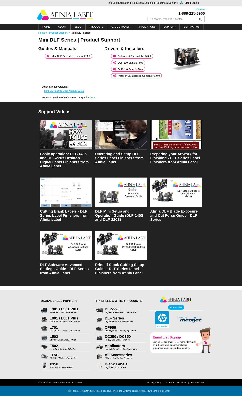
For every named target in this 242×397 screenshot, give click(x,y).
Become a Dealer (166, 3)
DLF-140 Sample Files (128, 70)
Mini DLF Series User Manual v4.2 (68, 56)
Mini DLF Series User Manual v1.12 (64, 91)
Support (170, 27)
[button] (200, 19)
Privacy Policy (154, 383)
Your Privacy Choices (176, 383)
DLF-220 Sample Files (128, 63)
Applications (146, 27)
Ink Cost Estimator (117, 3)
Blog (77, 27)
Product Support (58, 33)
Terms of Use (197, 383)
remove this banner (161, 392)
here (92, 98)
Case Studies (120, 27)
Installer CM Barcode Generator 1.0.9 (136, 76)
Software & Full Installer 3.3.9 (132, 56)
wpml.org (98, 392)
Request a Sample (142, 3)
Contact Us (192, 27)
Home (46, 27)
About (62, 27)
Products (96, 27)
